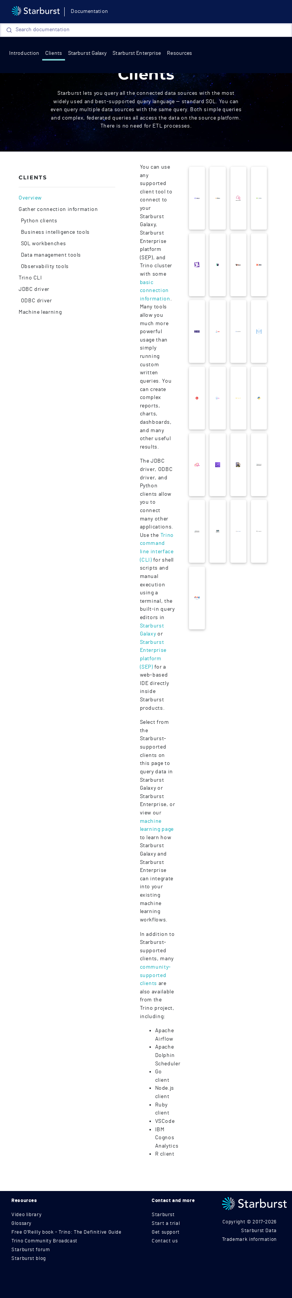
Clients (53, 53)
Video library (26, 1214)
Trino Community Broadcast (44, 1241)
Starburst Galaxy (87, 53)
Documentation (89, 11)
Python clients (38, 221)
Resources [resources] (179, 53)
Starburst (163, 1214)
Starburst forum (30, 1249)
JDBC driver (34, 289)
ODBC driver (35, 300)
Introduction (24, 53)
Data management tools (50, 255)
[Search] (146, 30)
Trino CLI (30, 278)
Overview (30, 198)
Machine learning (40, 312)
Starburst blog (28, 1258)
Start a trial (166, 1223)
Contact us (165, 1241)
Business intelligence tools (54, 232)
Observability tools (44, 266)
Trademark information (249, 1239)
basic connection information (155, 290)
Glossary (21, 1223)
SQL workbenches (42, 243)
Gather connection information (58, 209)
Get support (166, 1232)
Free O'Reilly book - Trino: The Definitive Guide (66, 1232)
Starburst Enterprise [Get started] (137, 53)
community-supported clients (155, 975)
